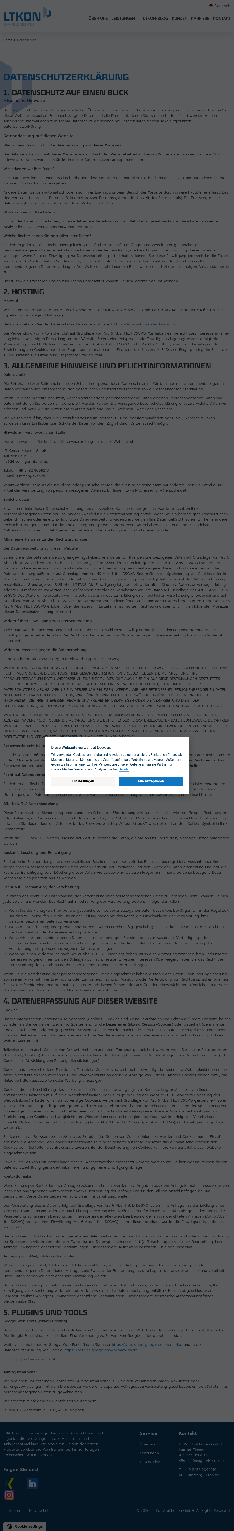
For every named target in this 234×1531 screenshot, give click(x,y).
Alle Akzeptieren (151, 781)
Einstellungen (83, 781)
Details (124, 769)
